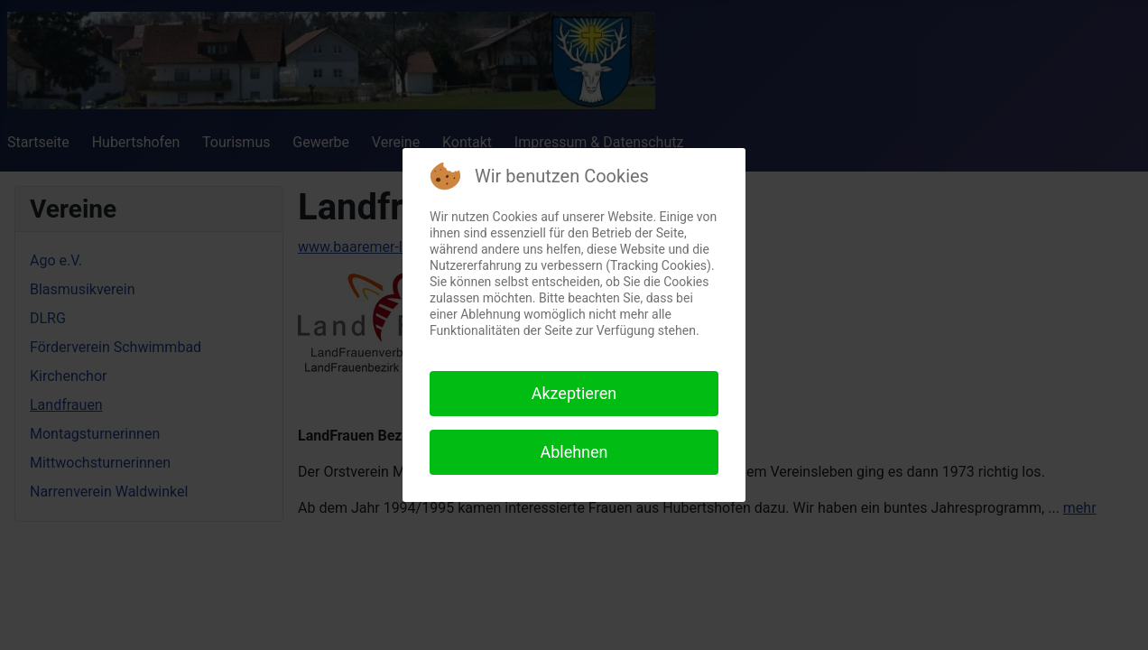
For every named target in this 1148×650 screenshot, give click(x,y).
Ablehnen (573, 451)
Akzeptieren (574, 393)
